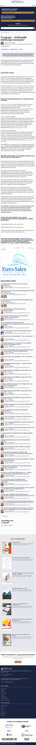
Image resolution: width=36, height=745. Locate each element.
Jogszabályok (3, 693)
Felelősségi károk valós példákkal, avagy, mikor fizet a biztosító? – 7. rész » (16, 391)
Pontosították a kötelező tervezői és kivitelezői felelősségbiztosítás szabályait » (14, 316)
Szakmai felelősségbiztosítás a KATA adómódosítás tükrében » (15, 440)
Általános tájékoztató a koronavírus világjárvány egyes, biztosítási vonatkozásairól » (17, 384)
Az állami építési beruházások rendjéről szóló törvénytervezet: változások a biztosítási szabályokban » (17, 453)
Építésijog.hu (5, 516)
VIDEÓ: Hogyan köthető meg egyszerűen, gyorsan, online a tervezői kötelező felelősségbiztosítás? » (18, 488)
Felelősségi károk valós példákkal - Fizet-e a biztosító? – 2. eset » (18, 337)
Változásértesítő (4, 705)
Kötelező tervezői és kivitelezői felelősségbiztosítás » (16, 330)
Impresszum (3, 713)
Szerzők (2, 708)
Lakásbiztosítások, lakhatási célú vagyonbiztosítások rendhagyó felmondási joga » (16, 466)
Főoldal (2, 32)
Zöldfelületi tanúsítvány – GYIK (19, 588)
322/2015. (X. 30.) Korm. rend (17, 127)
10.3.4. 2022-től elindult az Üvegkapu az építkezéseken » (17, 416)
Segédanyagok (4, 696)
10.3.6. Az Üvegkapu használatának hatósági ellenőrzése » (18, 427)
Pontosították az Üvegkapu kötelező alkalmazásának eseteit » (17, 433)
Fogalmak (3, 690)
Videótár (2, 695)
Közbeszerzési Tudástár (5, 700)
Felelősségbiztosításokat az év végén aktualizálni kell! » (17, 404)
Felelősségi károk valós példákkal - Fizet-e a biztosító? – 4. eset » (18, 357)
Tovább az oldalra (18, 12)
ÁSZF (2, 710)
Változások (3, 692)
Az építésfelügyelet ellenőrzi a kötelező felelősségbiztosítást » (13, 309)
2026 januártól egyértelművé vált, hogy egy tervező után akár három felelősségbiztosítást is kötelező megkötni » (17, 508)
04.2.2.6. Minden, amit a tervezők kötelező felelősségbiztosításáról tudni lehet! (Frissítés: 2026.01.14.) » (14, 481)
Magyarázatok (6, 32)
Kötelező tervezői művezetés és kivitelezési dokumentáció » (14, 284)
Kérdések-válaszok (4, 698)
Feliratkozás (18, 20)
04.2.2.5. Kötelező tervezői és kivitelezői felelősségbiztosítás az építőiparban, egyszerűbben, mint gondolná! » (17, 324)
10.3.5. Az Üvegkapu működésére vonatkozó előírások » (17, 422)
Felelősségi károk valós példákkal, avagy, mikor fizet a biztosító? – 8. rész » (16, 398)
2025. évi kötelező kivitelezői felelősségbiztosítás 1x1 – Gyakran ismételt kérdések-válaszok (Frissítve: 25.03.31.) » (17, 501)
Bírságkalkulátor (16, 542)
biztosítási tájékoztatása (17, 224)
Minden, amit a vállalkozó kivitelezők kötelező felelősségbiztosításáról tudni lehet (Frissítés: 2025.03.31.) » (18, 495)
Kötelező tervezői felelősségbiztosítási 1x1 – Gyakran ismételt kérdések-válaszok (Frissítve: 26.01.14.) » (16, 473)
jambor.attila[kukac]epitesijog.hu (8, 682)
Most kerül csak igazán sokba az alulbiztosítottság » (16, 446)
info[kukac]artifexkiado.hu (7, 674)
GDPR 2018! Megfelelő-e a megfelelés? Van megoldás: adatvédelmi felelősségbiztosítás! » (16, 343)
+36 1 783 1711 (5, 675)
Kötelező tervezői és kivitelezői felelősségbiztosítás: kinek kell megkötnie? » (18, 291)
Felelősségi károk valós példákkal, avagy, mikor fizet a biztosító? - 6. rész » (16, 377)
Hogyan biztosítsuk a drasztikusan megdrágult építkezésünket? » (14, 410)
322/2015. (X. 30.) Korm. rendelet (9, 104)
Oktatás (2, 715)
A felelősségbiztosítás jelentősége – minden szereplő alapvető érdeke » (16, 364)
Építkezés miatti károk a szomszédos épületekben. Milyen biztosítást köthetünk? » (17, 459)
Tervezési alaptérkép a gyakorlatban (20, 557)
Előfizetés (3, 707)
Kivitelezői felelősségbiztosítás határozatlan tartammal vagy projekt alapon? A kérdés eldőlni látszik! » (17, 350)
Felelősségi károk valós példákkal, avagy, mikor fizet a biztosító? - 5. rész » (16, 371)
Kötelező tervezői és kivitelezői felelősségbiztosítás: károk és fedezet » (17, 300)
